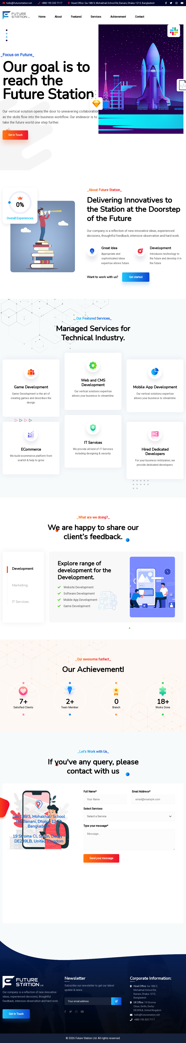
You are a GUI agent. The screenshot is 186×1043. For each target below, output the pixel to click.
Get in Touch (15, 134)
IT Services (20, 601)
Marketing (20, 585)
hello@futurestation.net (17, 3)
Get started (135, 277)
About (58, 16)
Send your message (101, 858)
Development (22, 568)
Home (41, 16)
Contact (139, 16)
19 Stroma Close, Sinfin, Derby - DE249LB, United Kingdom (147, 1006)
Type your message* (95, 825)
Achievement (118, 16)
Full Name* (90, 791)
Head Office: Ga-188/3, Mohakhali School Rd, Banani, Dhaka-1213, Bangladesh (111, 3)
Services (96, 16)
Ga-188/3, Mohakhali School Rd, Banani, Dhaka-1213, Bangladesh (146, 992)
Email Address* (141, 791)
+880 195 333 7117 (50, 3)
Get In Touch (16, 1014)
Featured (76, 16)
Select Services (92, 808)
